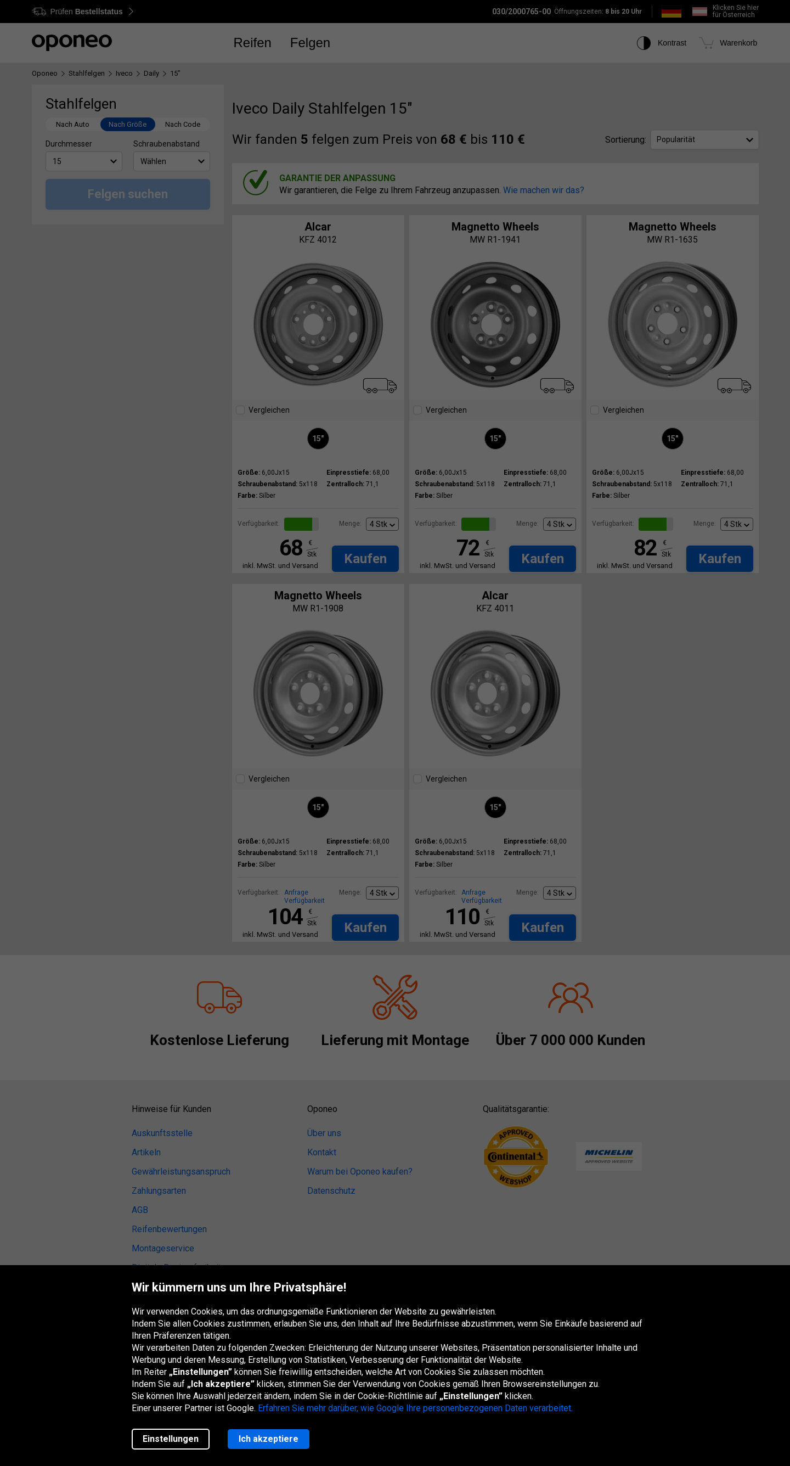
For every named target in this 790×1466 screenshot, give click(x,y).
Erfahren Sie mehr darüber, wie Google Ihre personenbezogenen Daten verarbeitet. (415, 1408)
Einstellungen (171, 1439)
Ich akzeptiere (268, 1439)
